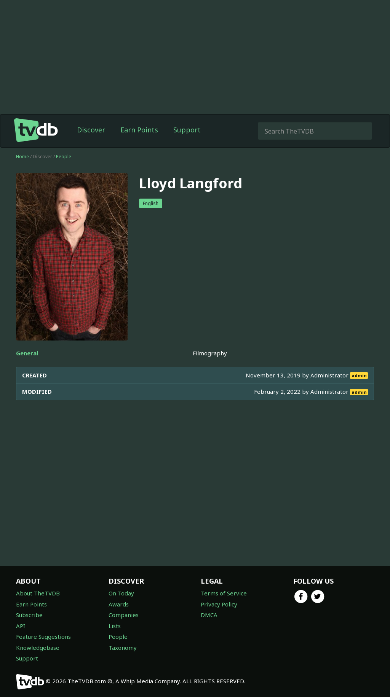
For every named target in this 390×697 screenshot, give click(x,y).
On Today (121, 593)
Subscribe (29, 615)
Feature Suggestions (43, 636)
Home (22, 156)
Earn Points (139, 129)
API (20, 626)
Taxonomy (123, 647)
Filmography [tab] (210, 353)
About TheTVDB (38, 593)
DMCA (209, 615)
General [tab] (27, 353)
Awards (119, 604)
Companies (124, 615)
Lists (115, 626)
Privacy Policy (219, 604)
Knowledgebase (37, 647)
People (63, 156)
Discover (91, 129)
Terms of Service (224, 593)
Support (187, 129)
